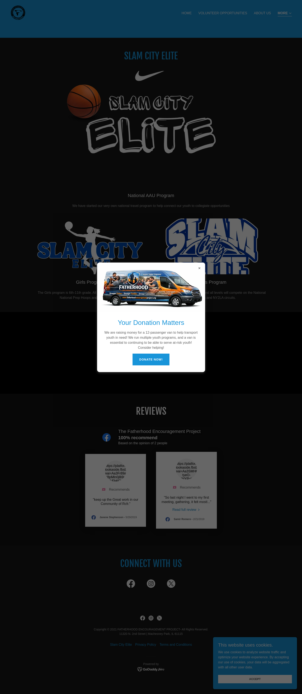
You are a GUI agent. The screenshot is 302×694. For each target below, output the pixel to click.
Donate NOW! (151, 359)
